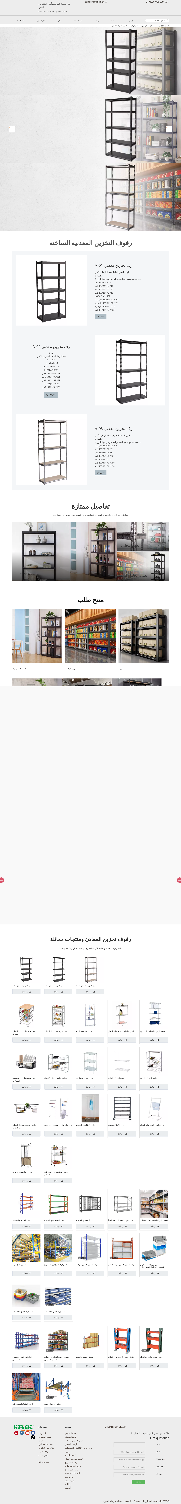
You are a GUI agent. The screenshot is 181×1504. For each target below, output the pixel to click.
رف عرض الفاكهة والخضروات (78, 1448)
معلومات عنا (44, 1462)
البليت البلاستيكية (72, 1473)
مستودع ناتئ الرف (19, 1264)
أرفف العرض (71, 1444)
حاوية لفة (69, 1477)
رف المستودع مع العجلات (54, 1220)
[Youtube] (27, 1433)
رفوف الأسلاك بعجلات (116, 1125)
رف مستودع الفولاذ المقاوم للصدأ (121, 1220)
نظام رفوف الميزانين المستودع (56, 1264)
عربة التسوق (70, 1437)
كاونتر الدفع (70, 1455)
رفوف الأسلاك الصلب (116, 1078)
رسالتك (26, 991)
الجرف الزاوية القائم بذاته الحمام (121, 1031)
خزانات (68, 1484)
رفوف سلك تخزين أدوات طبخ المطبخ (56, 1173)
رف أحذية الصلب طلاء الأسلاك (56, 1078)
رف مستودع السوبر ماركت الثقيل (121, 1264)
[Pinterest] (16, 1433)
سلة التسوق (70, 1433)
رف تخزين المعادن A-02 (53, 986)
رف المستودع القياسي (21, 1220)
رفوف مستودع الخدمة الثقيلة (151, 1357)
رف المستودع (71, 1462)
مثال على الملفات (46, 1448)
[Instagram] (22, 1433)
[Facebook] (33, 1433)
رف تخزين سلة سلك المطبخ (55, 1031)
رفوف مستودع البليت (84, 1357)
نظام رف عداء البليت (52, 1404)
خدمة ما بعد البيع (45, 1444)
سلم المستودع (71, 1470)
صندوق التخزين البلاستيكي (22, 1311)
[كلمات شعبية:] (167, 20)
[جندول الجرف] (155, 20)
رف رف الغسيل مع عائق (22, 1172)
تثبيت (40, 1441)
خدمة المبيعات (44, 1437)
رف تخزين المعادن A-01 (21, 986)
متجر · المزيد (51, 395)
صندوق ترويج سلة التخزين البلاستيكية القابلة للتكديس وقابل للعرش (153, 1266)
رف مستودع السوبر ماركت (86, 1264)
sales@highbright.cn (94, 2)
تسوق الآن (101, 316)
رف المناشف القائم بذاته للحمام (152, 1125)
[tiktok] (33, 1437)
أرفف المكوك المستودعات (22, 1404)
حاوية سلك (70, 1481)
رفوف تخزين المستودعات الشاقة (121, 1357)
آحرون (68, 1488)
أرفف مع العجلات (83, 1220)
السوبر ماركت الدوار (74, 1459)
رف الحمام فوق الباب (84, 1031)
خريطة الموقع (109, 1501)
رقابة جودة (43, 1451)
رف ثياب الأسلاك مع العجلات (87, 1125)
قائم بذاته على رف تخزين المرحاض (58, 1125)
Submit (138, 1482)
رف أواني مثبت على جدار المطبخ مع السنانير (25, 1126)
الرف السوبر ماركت (74, 1441)
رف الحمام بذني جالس (85, 1078)
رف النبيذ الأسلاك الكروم (149, 1078)
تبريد (67, 1451)
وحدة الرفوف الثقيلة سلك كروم (152, 1031)
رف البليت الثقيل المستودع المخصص (22, 1358)
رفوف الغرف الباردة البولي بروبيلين (154, 1220)
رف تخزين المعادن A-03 (85, 986)
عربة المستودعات (73, 1466)
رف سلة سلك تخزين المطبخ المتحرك (23, 1032)
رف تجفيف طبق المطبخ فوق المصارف (23, 1079)
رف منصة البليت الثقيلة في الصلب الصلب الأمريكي (57, 1358)
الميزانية (42, 1433)
